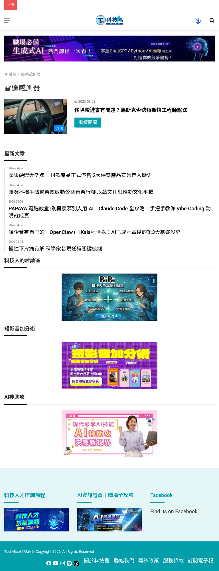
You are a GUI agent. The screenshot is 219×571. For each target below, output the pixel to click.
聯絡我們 (124, 561)
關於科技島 (97, 561)
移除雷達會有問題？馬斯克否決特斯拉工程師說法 (132, 110)
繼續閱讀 (88, 122)
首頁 (10, 74)
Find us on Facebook (173, 511)
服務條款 (173, 561)
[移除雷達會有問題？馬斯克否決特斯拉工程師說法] (35, 116)
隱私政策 (148, 561)
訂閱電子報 (200, 561)
